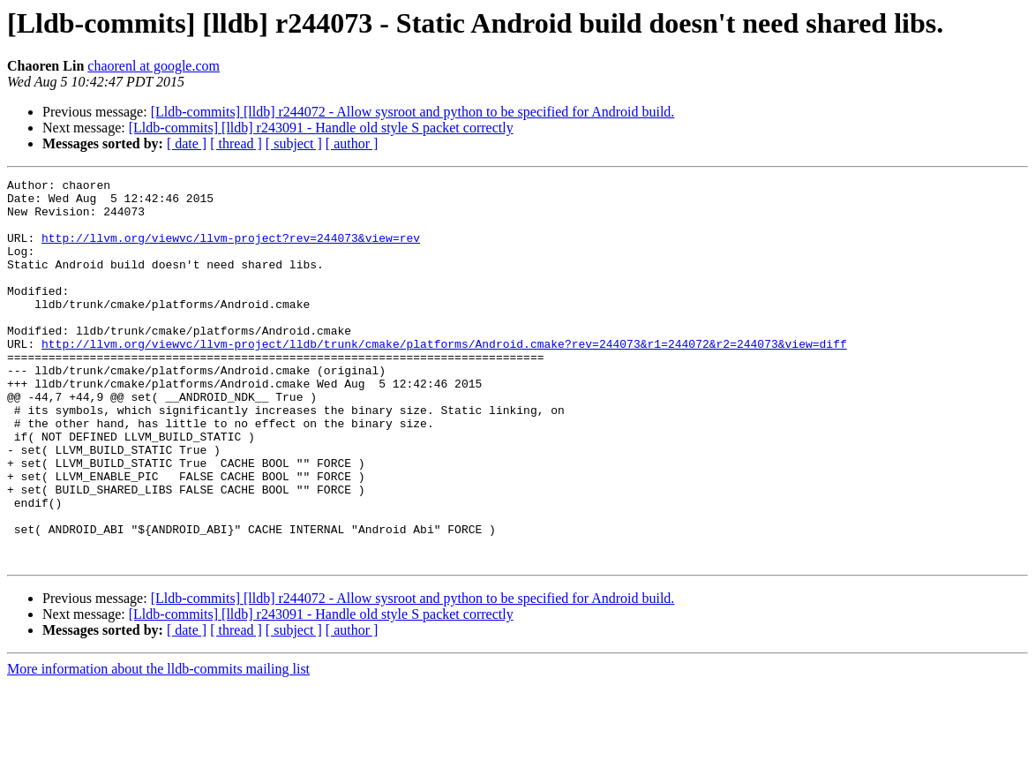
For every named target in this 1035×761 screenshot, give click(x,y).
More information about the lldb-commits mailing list (158, 745)
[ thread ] (236, 143)
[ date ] (186, 143)
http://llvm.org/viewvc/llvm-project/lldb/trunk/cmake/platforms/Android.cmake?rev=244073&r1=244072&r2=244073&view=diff (444, 378)
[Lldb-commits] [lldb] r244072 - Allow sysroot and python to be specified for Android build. (413, 111)
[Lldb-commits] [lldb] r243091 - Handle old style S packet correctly (321, 127)
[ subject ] (294, 143)
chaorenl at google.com (153, 65)
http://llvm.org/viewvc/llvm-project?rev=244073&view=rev (230, 251)
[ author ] (352, 143)
